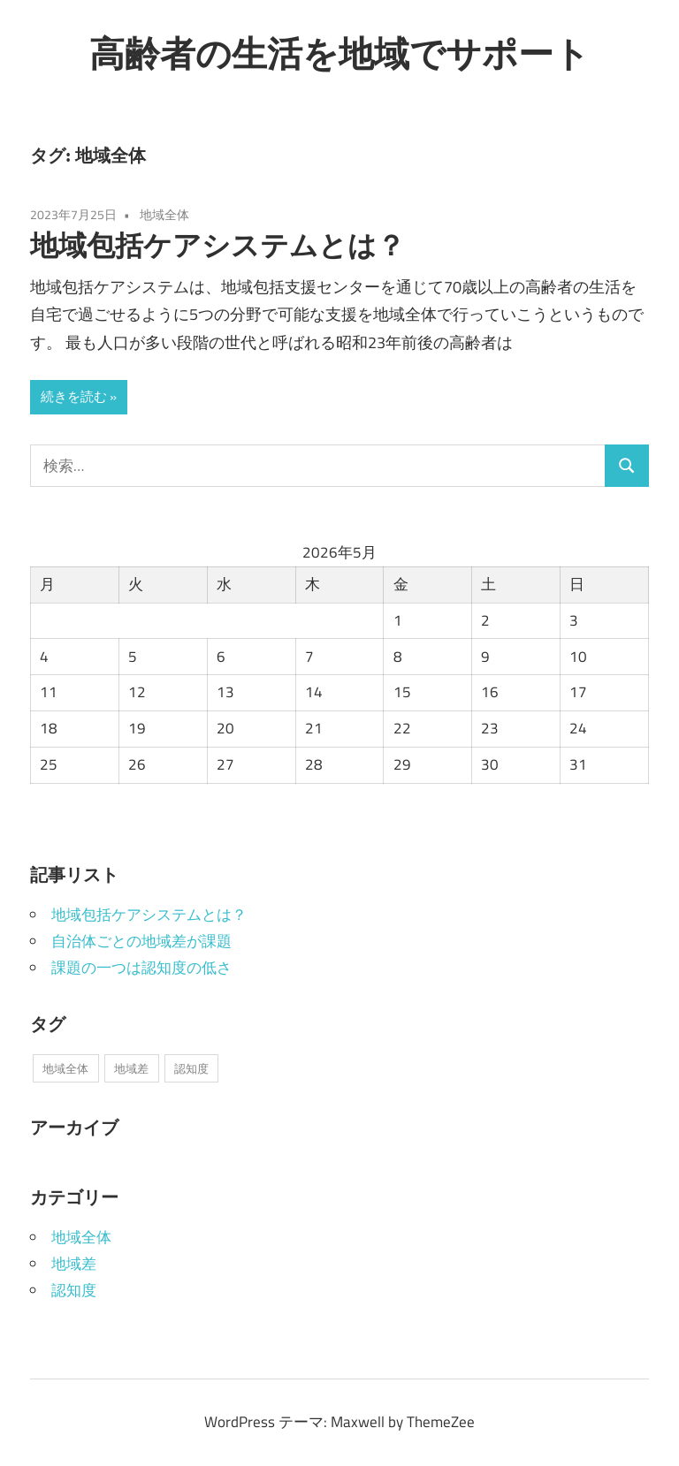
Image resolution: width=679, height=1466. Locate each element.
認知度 (73, 1290)
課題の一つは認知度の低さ (141, 967)
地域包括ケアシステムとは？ (217, 244)
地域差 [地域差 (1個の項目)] (131, 1068)
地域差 (73, 1263)
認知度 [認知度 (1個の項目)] (191, 1068)
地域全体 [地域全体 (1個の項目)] (65, 1068)
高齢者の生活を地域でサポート (339, 53)
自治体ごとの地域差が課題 (141, 941)
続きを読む (74, 396)
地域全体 (164, 214)
